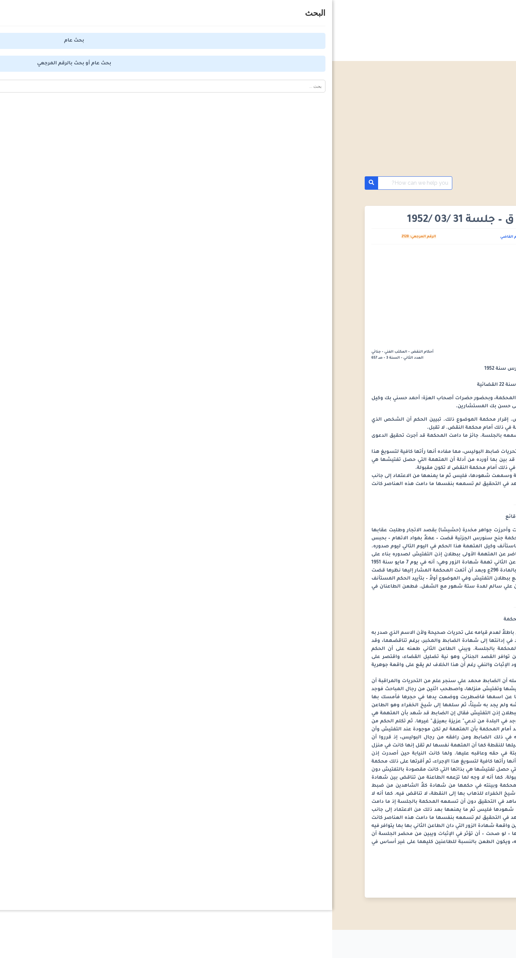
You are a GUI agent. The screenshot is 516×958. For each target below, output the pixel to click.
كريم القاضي (179, 237)
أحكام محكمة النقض (443, 183)
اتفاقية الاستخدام (311, 941)
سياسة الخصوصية (372, 941)
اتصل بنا (225, 941)
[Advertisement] (258, 127)
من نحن (263, 941)
